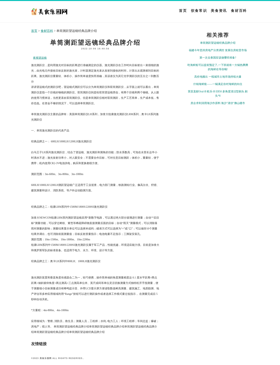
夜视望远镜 (40, 57)
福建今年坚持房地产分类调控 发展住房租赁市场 (218, 50)
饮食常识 (199, 11)
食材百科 (239, 11)
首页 (183, 11)
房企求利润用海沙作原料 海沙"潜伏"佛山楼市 (218, 103)
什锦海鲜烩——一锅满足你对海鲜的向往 (217, 84)
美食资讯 (219, 11)
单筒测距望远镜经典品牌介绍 (217, 42)
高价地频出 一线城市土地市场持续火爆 (217, 76)
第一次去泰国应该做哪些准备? (218, 57)
